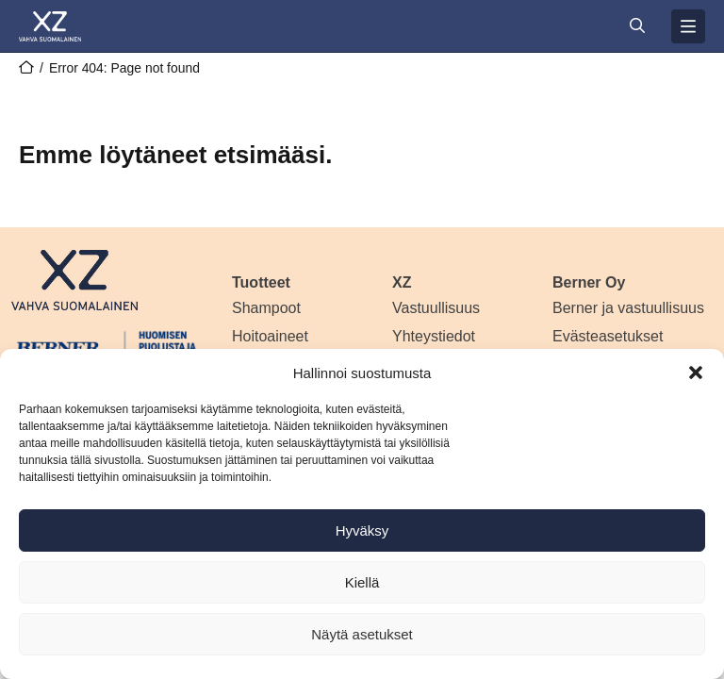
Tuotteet (261, 282)
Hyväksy (362, 530)
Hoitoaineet (270, 336)
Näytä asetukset (362, 634)
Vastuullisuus (436, 308)
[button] (695, 372)
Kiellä (362, 582)
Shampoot (266, 308)
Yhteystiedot (433, 336)
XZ (401, 282)
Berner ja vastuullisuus (628, 308)
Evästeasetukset (607, 336)
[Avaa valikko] (688, 26)
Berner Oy (588, 282)
